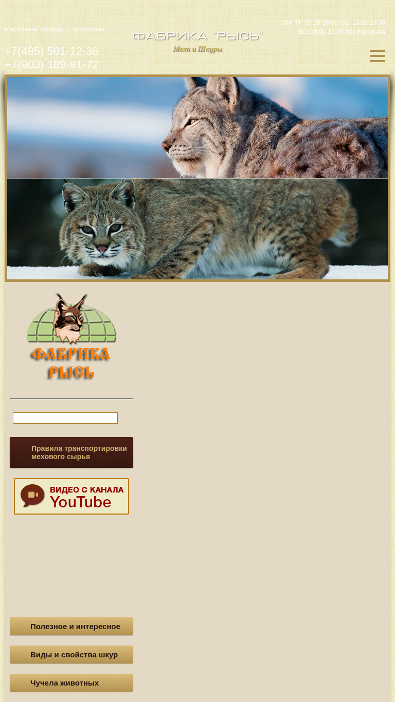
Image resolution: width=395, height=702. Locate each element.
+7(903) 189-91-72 (52, 64)
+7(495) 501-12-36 (52, 51)
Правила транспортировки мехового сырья (79, 452)
